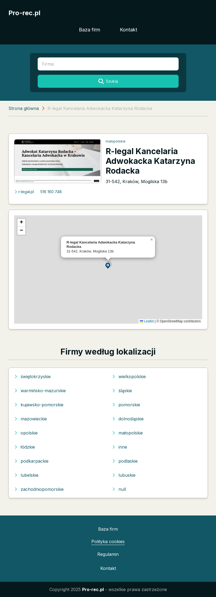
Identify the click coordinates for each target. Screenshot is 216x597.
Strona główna (23, 108)
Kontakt (128, 30)
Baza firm (89, 30)
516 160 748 (51, 191)
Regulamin (108, 554)
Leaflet (147, 321)
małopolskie (115, 141)
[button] (108, 265)
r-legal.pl (24, 191)
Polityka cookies (108, 541)
